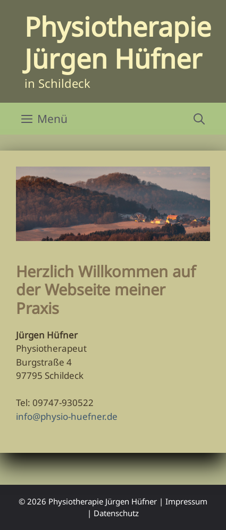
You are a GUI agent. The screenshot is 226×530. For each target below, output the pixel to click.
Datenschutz (116, 513)
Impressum (186, 501)
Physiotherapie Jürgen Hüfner (117, 43)
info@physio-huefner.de (67, 416)
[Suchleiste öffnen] (199, 119)
